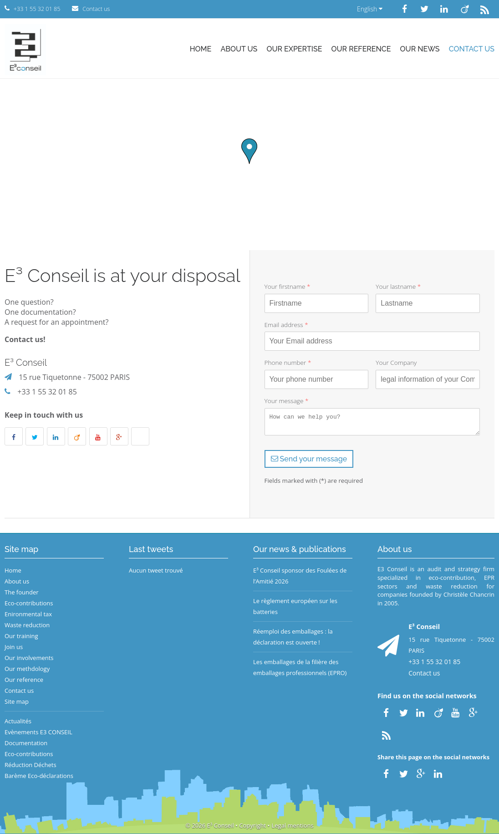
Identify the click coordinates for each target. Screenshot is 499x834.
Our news (420, 49)
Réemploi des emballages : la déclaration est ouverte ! (293, 636)
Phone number (288, 362)
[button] (249, 151)
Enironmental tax (28, 614)
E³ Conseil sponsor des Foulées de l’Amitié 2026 (299, 575)
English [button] (369, 9)
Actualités (18, 721)
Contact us (471, 49)
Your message (287, 400)
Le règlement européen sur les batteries (295, 606)
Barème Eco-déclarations (39, 776)
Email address (286, 324)
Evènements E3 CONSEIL (38, 732)
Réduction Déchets (30, 765)
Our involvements (29, 658)
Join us (14, 647)
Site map (17, 701)
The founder (22, 592)
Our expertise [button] (294, 49)
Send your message (309, 459)
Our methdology (27, 669)
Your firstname (288, 286)
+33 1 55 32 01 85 (47, 392)
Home (201, 49)
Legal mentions (293, 825)
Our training (21, 636)
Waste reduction (27, 625)
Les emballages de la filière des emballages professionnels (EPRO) (299, 667)
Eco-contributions (29, 603)
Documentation (26, 743)
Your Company (396, 362)
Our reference (361, 49)
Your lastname (398, 286)
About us (238, 49)
